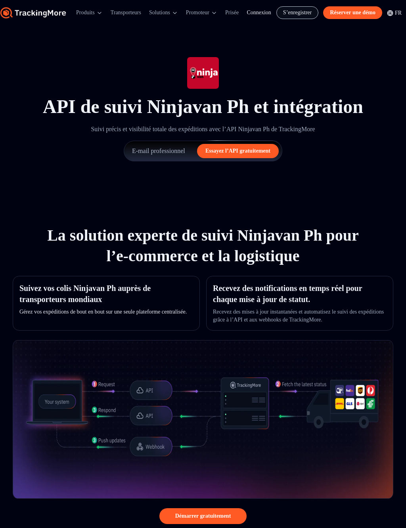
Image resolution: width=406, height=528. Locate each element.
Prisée (232, 12)
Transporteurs (126, 12)
